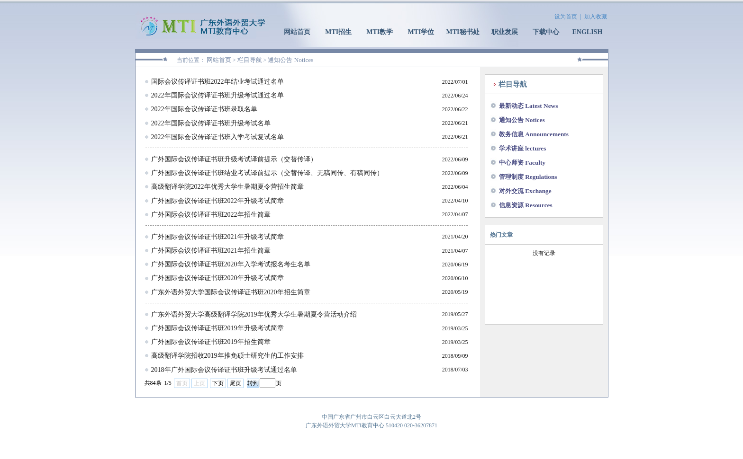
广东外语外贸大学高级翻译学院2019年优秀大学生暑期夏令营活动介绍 (254, 314)
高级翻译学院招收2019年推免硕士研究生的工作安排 (227, 355)
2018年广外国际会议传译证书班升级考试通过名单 (224, 369)
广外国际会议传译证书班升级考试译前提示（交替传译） (234, 159)
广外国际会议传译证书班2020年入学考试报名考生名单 (230, 264)
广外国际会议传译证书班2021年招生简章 (211, 250)
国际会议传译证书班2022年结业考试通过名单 (217, 81)
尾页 (235, 383)
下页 (218, 383)
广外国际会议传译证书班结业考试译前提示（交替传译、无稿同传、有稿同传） (267, 173)
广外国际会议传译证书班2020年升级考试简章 (217, 278)
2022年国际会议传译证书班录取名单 (204, 109)
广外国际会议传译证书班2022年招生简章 (211, 214)
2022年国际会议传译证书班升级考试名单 (211, 123)
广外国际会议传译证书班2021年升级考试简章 (217, 236)
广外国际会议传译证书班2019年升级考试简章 (217, 328)
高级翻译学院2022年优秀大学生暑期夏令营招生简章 (227, 186)
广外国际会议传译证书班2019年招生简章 (211, 341)
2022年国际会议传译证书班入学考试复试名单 (217, 137)
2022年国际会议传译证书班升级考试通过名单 (217, 95)
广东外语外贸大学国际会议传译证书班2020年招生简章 (230, 292)
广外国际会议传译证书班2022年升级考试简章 (217, 200)
